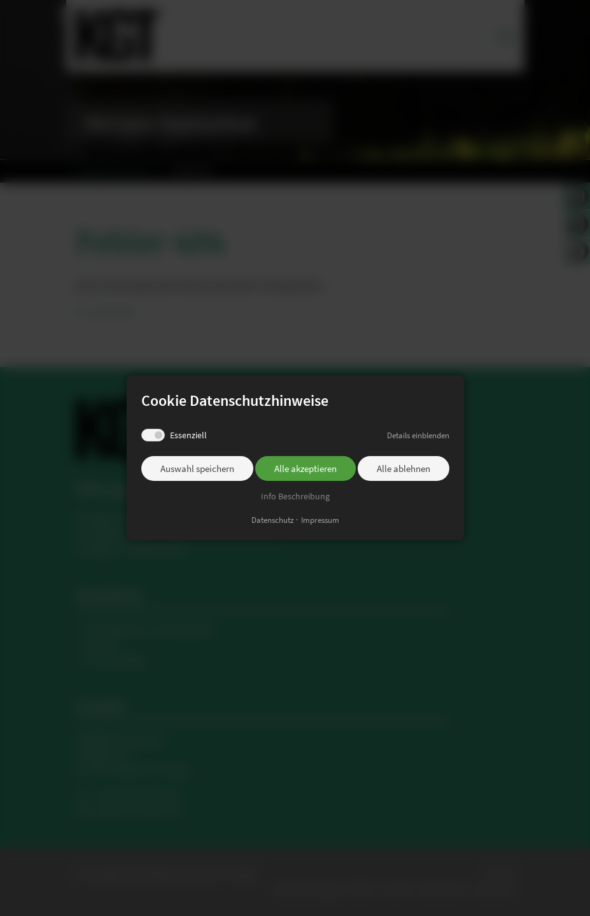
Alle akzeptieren (305, 468)
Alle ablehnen (403, 468)
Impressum (320, 520)
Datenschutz (272, 520)
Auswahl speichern (197, 468)
